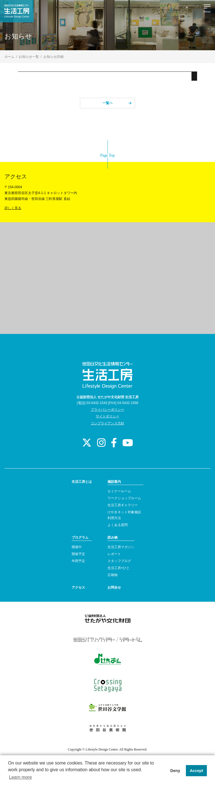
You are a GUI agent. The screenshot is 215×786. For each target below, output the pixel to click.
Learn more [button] (20, 777)
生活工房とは (82, 482)
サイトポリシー (107, 416)
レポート (114, 554)
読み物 (113, 537)
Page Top (107, 155)
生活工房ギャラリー (123, 505)
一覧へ (117, 103)
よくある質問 (118, 525)
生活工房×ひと (119, 568)
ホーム (9, 57)
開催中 (77, 547)
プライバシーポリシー (107, 410)
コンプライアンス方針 (107, 423)
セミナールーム (119, 491)
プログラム (80, 537)
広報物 (113, 575)
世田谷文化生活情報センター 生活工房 (17, 11)
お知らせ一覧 (29, 57)
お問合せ (114, 587)
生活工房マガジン (121, 547)
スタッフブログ (119, 561)
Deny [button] (175, 770)
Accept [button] (196, 770)
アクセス (78, 587)
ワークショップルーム (124, 498)
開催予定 (78, 554)
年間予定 (78, 561)
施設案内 (114, 482)
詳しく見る (12, 208)
